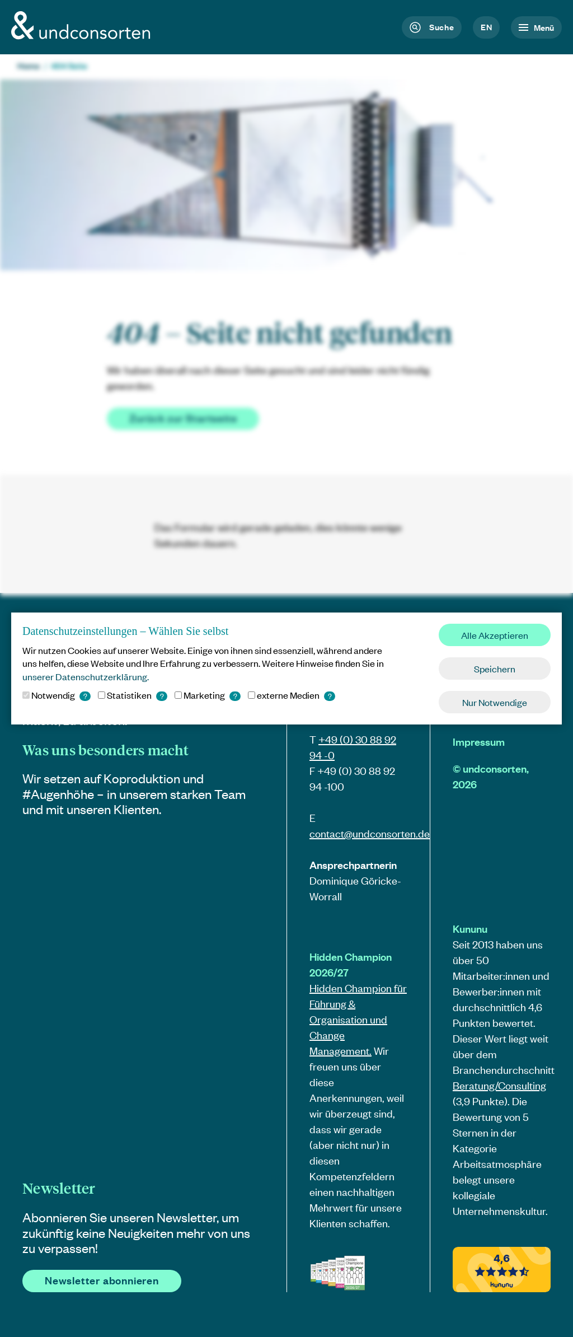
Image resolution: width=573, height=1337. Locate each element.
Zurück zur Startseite (183, 418)
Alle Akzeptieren (494, 635)
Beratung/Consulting (499, 1085)
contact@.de (369, 833)
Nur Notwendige (494, 702)
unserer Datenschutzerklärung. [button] (85, 676)
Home (28, 65)
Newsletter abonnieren (102, 1280)
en (486, 26)
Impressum (479, 742)
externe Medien (291, 695)
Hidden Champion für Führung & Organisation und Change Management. (358, 1019)
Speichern (494, 668)
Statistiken (132, 695)
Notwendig (56, 695)
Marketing (208, 695)
